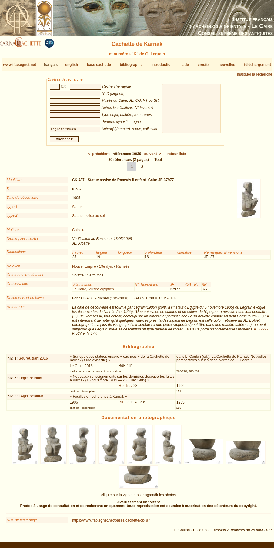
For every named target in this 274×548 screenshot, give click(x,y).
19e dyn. (106, 269)
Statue (77, 209)
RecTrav (125, 388)
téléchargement (257, 65)
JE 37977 (261, 332)
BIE (122, 404)
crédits (203, 65)
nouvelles (227, 65)
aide (185, 65)
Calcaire (78, 232)
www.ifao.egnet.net (19, 65)
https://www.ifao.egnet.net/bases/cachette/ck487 (111, 523)
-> (152, 156)
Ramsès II (124, 269)
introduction (162, 65)
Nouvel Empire (84, 269)
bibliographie (131, 65)
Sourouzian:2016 (33, 361)
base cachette (99, 65)
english (71, 65)
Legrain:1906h (31, 399)
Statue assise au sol (88, 218)
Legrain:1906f (30, 380)
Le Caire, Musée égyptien (93, 291)
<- (99, 156)
